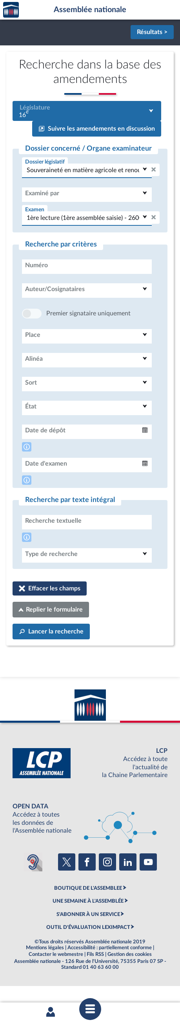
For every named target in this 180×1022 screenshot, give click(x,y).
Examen (34, 209)
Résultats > (152, 32)
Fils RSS (95, 977)
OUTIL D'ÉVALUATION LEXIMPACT (88, 950)
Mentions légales (45, 971)
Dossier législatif (45, 162)
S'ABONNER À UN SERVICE (88, 938)
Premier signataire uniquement (88, 337)
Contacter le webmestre (56, 977)
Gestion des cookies (129, 977)
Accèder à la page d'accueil (11, 10)
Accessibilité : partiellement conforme (109, 971)
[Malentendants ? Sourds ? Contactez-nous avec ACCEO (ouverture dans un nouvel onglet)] (33, 885)
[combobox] (87, 111)
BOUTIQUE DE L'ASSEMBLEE (88, 911)
